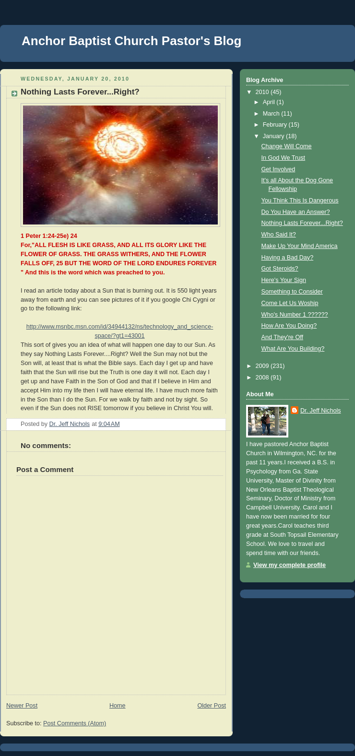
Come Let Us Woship (290, 303)
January (274, 136)
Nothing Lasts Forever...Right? (302, 223)
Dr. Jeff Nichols (320, 410)
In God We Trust (283, 157)
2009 (263, 366)
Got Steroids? (279, 268)
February (276, 124)
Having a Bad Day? (287, 257)
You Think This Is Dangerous (300, 200)
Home (117, 705)
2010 (263, 92)
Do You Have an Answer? (295, 212)
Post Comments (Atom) (74, 723)
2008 (263, 377)
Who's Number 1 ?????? (294, 314)
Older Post (211, 705)
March (272, 113)
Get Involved (278, 169)
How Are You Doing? (289, 325)
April (270, 102)
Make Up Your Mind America (299, 246)
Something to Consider (292, 291)
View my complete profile (289, 565)
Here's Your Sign (284, 280)
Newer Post (21, 705)
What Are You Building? (293, 348)
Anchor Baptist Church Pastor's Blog (131, 41)
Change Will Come (286, 146)
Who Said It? (278, 234)
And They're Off (282, 337)
